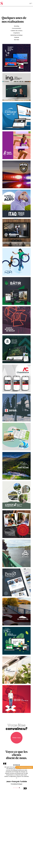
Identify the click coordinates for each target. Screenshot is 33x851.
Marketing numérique (16, 35)
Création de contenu (16, 30)
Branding (16, 26)
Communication (16, 28)
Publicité (16, 37)
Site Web (16, 39)
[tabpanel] (16, 774)
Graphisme (16, 33)
